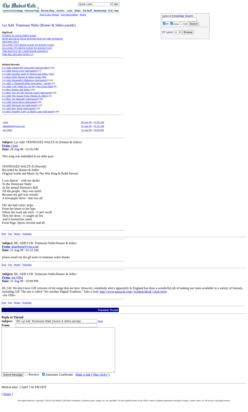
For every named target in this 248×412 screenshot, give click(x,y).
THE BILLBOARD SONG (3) (17, 54)
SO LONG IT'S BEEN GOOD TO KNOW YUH (27, 48)
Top (10, 233)
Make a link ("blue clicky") (92, 383)
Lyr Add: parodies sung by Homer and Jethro (25, 73)
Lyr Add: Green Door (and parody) (20, 102)
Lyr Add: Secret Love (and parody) (20, 70)
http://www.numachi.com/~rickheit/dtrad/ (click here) (133, 291)
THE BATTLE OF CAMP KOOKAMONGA (25, 51)
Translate (27, 233)
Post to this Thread (49, 14)
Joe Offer (7, 130)
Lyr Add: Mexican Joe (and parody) (20, 105)
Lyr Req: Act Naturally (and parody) (20, 98)
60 (44, 77)
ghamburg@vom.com (14, 126)
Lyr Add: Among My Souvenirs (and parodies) (26, 67)
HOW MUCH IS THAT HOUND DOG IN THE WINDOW (32, 38)
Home (83, 14)
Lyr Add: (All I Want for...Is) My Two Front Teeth (27, 86)
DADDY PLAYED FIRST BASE (19, 35)
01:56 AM (99, 122)
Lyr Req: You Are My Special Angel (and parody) (27, 92)
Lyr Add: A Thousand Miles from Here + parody (26, 83)
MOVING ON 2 (10, 41)
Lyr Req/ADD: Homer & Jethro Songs (21, 77)
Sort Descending (69, 14)
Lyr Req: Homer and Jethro (16, 89)
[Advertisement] (185, 65)
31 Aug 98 (86, 126)
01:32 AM (99, 126)
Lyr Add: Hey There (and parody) (19, 108)
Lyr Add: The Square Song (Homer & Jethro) (25, 95)
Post (4, 233)
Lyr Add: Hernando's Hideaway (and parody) (25, 80)
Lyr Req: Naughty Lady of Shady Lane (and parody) (28, 111)
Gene (5, 122)
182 (51, 73)
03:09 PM (99, 130)
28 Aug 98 (86, 122)
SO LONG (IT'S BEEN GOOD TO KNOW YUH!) (28, 44)
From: (6, 145)
